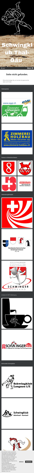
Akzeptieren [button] (28, 461)
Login (3, 68)
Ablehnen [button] (21, 461)
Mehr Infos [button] (8, 471)
